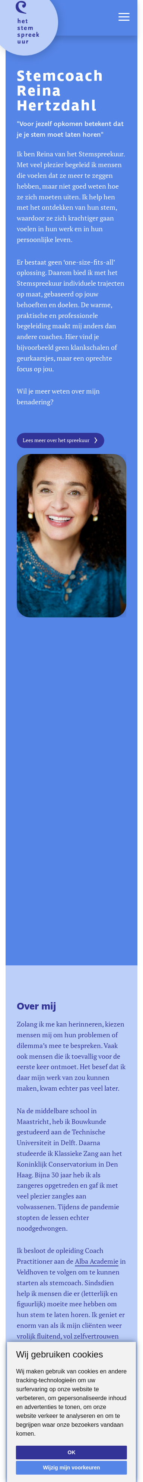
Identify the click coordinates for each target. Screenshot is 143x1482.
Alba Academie (96, 1261)
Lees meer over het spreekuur (56, 440)
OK (72, 1452)
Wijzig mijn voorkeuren (71, 1468)
